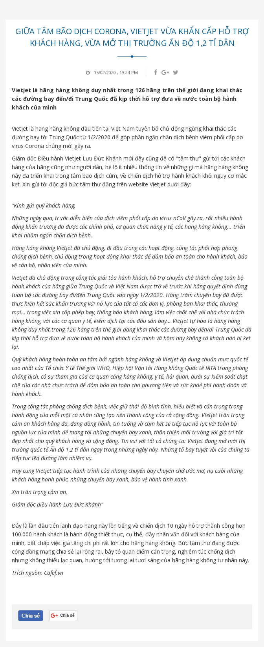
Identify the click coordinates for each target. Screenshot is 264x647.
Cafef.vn (53, 572)
